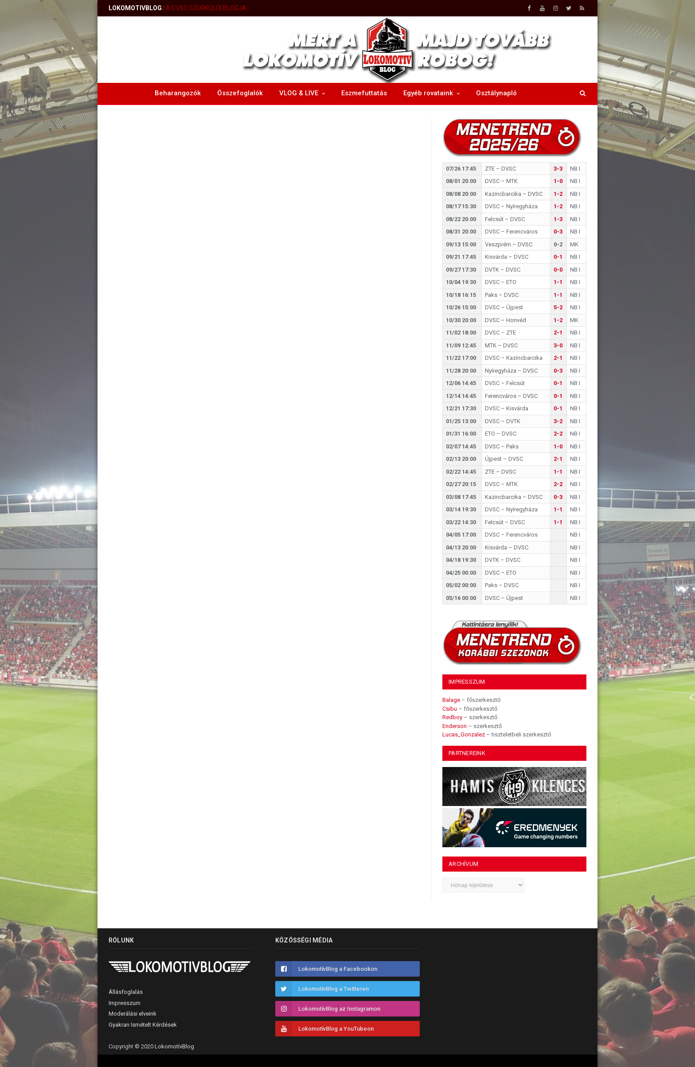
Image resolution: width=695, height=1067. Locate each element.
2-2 (558, 433)
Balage (451, 700)
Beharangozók (178, 93)
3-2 (558, 421)
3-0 (558, 345)
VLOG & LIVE (298, 93)
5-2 (558, 307)
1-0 (558, 181)
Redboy (452, 717)
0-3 (558, 231)
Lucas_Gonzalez (463, 734)
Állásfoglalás (126, 992)
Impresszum (125, 1003)
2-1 (558, 332)
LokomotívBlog (174, 1046)
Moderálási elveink (132, 1013)
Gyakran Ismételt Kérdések (143, 1024)
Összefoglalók (240, 93)
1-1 (558, 282)
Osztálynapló (496, 93)
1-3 (558, 219)
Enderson (454, 726)
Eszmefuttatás (364, 93)
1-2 (558, 194)
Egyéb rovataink (428, 93)
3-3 (558, 168)
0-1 (558, 256)
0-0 (558, 269)
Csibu (449, 708)
